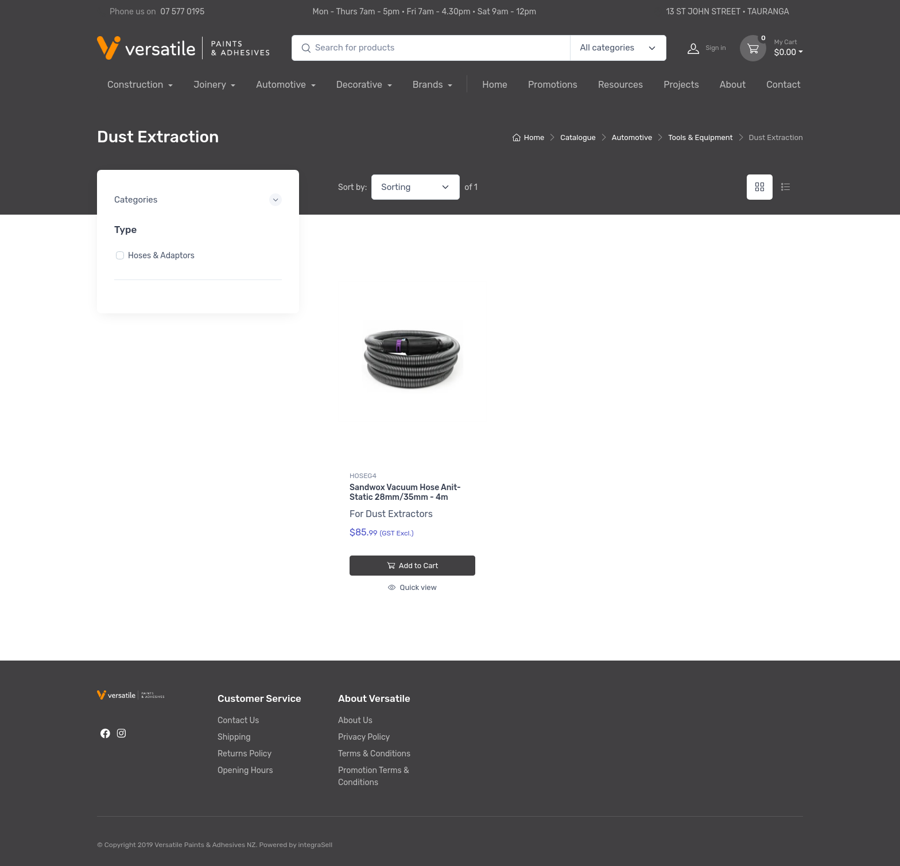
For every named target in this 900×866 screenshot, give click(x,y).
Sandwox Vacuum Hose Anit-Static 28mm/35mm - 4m (405, 492)
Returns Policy (244, 754)
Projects (681, 84)
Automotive (282, 84)
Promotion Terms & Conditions (373, 776)
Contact (783, 84)
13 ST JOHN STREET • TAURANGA (721, 12)
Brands (429, 84)
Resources (620, 84)
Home (494, 84)
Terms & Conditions (374, 754)
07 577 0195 (182, 12)
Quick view (412, 587)
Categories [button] (135, 200)
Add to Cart (412, 565)
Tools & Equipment (700, 137)
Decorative (360, 84)
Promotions (552, 84)
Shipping (234, 737)
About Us (355, 720)
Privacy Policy (364, 737)
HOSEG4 (363, 476)
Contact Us (238, 720)
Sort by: (352, 187)
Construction (136, 84)
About (733, 84)
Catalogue (578, 137)
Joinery (210, 84)
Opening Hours (245, 770)
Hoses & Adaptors (161, 255)
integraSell (315, 845)
